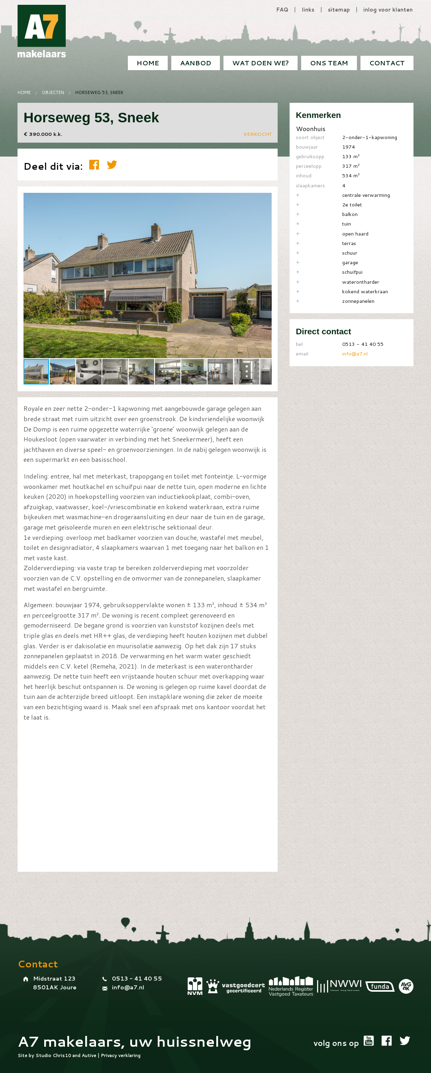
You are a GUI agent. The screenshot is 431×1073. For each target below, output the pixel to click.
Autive (89, 1055)
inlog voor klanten (388, 9)
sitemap (339, 9)
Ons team (329, 62)
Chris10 (62, 1055)
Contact (387, 62)
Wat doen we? (260, 62)
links (308, 9)
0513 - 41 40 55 (137, 979)
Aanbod (195, 62)
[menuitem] (386, 63)
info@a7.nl (355, 353)
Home (148, 62)
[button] (264, 199)
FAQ (282, 9)
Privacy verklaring (121, 1055)
